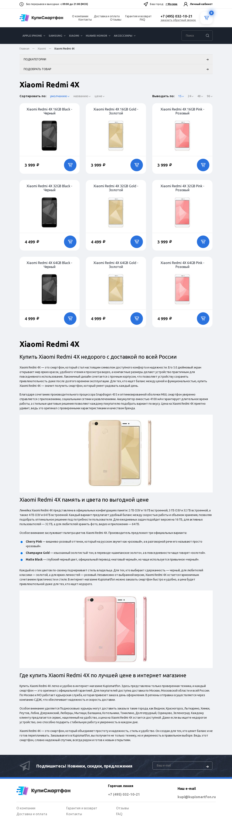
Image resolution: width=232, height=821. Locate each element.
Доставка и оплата (107, 16)
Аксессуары (123, 35)
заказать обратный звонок (178, 20)
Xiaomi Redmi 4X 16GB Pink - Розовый (182, 112)
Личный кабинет (201, 4)
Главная (24, 48)
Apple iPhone (32, 35)
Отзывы (115, 19)
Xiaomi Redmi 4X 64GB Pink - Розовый (182, 265)
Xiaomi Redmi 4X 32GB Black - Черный (49, 189)
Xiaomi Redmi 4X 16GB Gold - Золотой (115, 112)
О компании (80, 16)
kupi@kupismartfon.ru (188, 796)
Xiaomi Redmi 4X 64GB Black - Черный (49, 265)
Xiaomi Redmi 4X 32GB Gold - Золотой (115, 189)
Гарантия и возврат (138, 16)
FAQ (142, 19)
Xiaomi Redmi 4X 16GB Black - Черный (49, 112)
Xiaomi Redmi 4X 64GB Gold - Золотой (115, 265)
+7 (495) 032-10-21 (115, 794)
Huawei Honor (96, 35)
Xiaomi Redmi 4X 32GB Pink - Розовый (182, 189)
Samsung (55, 35)
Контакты (85, 19)
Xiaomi (74, 35)
